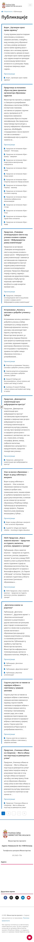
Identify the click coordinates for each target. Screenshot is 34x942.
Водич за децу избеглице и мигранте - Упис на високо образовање (17, 523)
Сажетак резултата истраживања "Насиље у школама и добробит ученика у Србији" (16, 373)
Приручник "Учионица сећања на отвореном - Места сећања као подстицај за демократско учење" (16, 805)
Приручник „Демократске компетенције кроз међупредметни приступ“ (15, 462)
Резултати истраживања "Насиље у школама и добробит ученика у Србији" (17, 366)
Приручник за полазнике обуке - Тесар (16, 212)
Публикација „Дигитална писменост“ (13, 664)
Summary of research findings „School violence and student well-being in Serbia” (17, 389)
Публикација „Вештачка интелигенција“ (13, 674)
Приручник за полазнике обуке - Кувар (16, 169)
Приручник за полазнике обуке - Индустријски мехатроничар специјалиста (16, 162)
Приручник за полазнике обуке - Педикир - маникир (16, 186)
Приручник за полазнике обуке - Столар (16, 206)
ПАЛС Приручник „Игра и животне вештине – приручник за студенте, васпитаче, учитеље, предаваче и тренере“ (16, 594)
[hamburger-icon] (30, 5)
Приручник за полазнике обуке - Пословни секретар (16, 192)
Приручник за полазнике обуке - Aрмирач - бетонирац (16, 150)
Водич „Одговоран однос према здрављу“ (15, 79)
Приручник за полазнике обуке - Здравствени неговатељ (16, 217)
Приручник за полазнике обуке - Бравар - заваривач (16, 155)
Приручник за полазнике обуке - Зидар (16, 223)
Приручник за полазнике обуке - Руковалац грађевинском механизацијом (16, 199)
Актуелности (8, 11)
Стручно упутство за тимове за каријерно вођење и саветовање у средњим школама (15, 740)
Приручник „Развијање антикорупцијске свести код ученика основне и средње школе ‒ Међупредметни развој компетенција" (16, 299)
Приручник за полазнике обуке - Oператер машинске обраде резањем (16, 181)
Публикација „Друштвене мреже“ (16, 669)
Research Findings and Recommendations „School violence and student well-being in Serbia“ (17, 381)
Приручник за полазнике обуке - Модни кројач (16, 175)
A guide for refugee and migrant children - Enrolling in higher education (17, 529)
